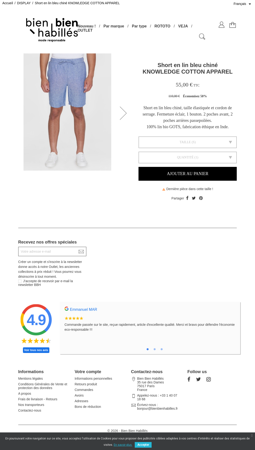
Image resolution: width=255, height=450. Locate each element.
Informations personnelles (93, 378)
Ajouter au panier (187, 173)
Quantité (185, 157)
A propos (24, 393)
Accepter (143, 444)
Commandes (84, 390)
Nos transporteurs (31, 405)
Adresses (81, 401)
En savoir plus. (123, 444)
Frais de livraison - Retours (37, 399)
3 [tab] (161, 349)
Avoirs (79, 395)
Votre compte (88, 371)
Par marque (113, 26)
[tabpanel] (150, 322)
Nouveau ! (87, 26)
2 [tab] (154, 349)
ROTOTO (162, 26)
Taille (185, 142)
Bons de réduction (88, 407)
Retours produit (86, 384)
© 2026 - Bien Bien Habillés (127, 431)
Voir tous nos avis (36, 350)
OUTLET (85, 30)
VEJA (183, 26)
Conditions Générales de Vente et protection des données (42, 386)
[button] (125, 113)
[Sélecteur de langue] (243, 4)
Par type (139, 26)
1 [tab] (147, 349)
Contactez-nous (29, 410)
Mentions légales (30, 378)
